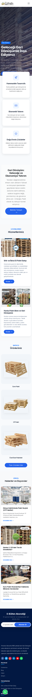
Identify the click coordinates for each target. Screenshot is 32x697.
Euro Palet (16, 386)
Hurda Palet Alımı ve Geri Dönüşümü (14, 312)
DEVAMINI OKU (8, 520)
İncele (9, 281)
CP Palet (16, 422)
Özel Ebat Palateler (16, 458)
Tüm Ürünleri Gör (16, 465)
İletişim (3, 676)
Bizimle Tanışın (16, 211)
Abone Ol (22, 625)
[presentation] (16, 631)
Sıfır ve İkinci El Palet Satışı (15, 261)
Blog (2, 670)
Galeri (2, 673)
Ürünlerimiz (4, 667)
